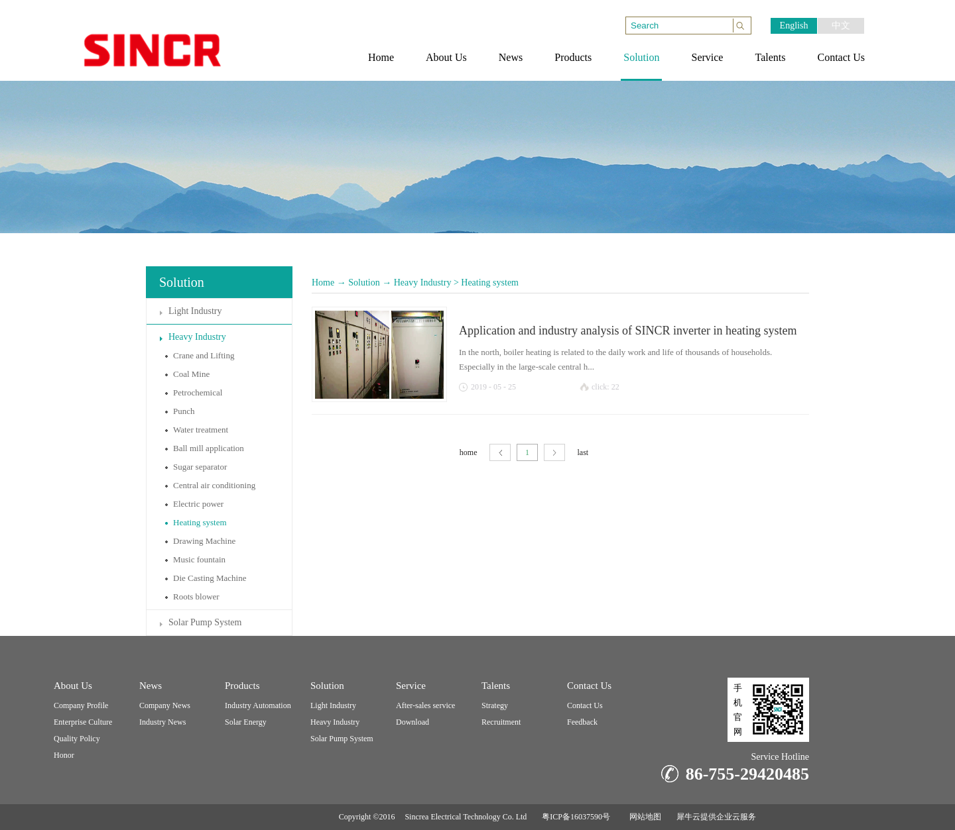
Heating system (490, 282)
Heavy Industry (423, 282)
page (500, 452)
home (469, 452)
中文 (841, 25)
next (554, 452)
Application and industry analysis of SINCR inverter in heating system (627, 330)
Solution (363, 282)
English (794, 25)
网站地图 (643, 816)
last (583, 452)
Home (323, 282)
